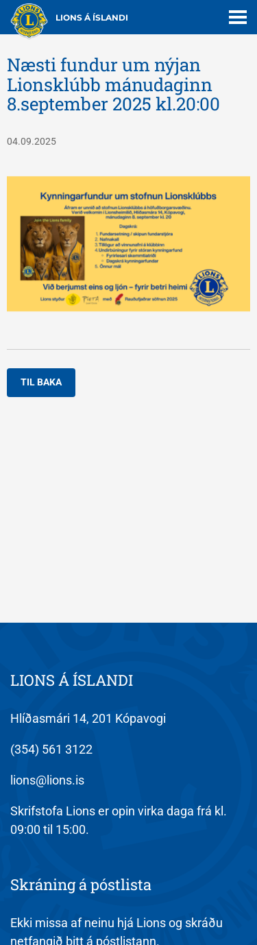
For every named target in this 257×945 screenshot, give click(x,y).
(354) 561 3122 (51, 749)
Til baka (41, 381)
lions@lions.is (47, 780)
